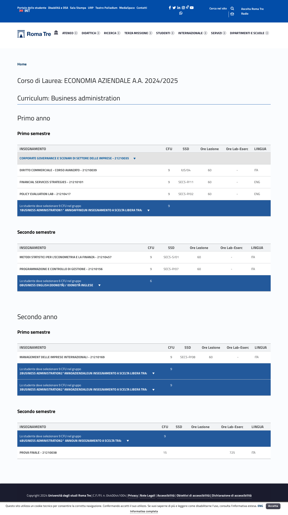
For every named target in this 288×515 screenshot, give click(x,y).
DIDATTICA (91, 33)
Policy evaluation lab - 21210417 (45, 194)
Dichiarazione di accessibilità (232, 495)
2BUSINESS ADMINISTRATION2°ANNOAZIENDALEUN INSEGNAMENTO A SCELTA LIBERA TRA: (84, 373)
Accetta (273, 506)
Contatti (142, 7)
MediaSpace (127, 7)
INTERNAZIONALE (192, 33)
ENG (260, 506)
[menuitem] (56, 33)
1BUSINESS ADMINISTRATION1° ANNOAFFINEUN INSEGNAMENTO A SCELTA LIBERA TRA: (81, 210)
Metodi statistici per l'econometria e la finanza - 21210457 (66, 257)
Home (56, 33)
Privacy (133, 495)
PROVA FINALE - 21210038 (38, 452)
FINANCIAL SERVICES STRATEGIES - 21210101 (51, 182)
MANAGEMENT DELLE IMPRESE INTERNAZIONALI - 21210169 (62, 357)
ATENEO (70, 33)
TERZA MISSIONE (138, 33)
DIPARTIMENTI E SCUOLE (249, 33)
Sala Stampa (78, 7)
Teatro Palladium (106, 7)
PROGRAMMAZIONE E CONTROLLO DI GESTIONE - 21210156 (61, 269)
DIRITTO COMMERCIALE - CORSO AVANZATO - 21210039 (58, 170)
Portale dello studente (31, 7)
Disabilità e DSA (58, 7)
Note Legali (147, 495)
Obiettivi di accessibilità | (194, 495)
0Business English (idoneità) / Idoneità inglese (57, 285)
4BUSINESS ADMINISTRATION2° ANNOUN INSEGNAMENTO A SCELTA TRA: (71, 440)
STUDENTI (165, 33)
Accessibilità (166, 495)
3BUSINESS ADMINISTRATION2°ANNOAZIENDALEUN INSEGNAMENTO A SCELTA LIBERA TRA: (84, 389)
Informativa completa (144, 511)
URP (91, 7)
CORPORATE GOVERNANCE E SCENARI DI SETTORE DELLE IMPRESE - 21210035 (74, 158)
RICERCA (112, 33)
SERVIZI (218, 33)
